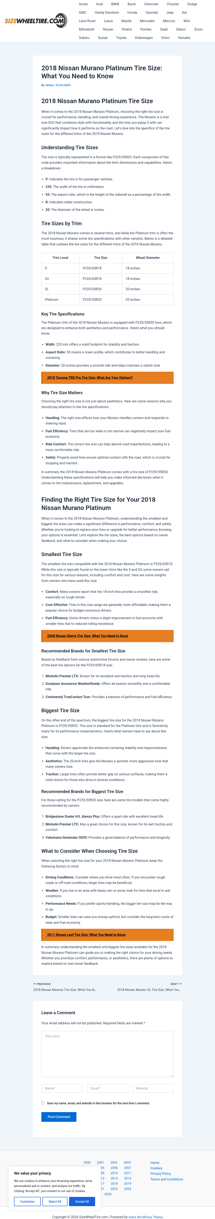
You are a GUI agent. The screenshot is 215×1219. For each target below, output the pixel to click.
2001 (90, 1163)
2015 (129, 1174)
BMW (111, 4)
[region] (54, 1188)
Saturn (115, 29)
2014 (118, 1174)
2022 (103, 1185)
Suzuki (164, 29)
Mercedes (102, 21)
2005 (134, 1163)
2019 (118, 1180)
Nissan (176, 21)
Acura (82, 4)
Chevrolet (144, 4)
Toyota (181, 29)
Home (154, 1163)
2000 (79, 1163)
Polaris (193, 21)
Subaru (147, 29)
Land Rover (178, 13)
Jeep (148, 13)
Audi (96, 4)
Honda (114, 13)
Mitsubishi (156, 21)
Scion (131, 29)
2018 (107, 1180)
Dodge (181, 4)
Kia (161, 13)
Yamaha (124, 38)
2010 (129, 1169)
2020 (129, 1180)
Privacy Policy (160, 1174)
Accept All (82, 1201)
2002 (101, 1163)
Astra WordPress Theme (146, 1208)
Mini (138, 21)
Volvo (107, 38)
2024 (124, 1185)
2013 (107, 1174)
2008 (107, 1169)
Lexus (198, 13)
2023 (114, 1185)
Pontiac (83, 29)
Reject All (55, 1201)
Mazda (83, 21)
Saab (100, 29)
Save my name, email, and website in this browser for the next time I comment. (98, 1104)
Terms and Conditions (166, 1180)
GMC (196, 4)
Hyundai (132, 13)
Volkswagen (87, 38)
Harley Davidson (90, 13)
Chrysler (163, 4)
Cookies (156, 1169)
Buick (126, 4)
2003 (112, 1163)
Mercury (123, 21)
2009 (118, 1169)
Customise (27, 1201)
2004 (123, 1163)
